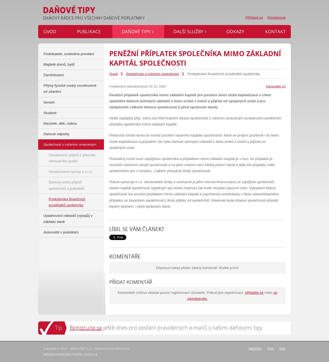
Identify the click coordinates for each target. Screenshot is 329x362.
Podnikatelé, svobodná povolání (68, 54)
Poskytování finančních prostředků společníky (67, 202)
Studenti (50, 113)
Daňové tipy (138, 31)
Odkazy (236, 31)
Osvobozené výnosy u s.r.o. (71, 172)
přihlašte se (254, 293)
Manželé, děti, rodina (60, 123)
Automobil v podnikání (61, 232)
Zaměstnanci (53, 75)
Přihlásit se (254, 17)
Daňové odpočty (56, 134)
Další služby (190, 31)
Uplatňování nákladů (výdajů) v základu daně (68, 219)
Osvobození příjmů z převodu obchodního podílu (72, 158)
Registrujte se (86, 327)
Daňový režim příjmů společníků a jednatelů (66, 185)
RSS (282, 348)
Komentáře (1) (276, 86)
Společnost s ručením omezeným (152, 74)
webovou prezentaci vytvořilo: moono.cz (70, 353)
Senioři (48, 102)
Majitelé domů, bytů (58, 64)
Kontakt (273, 31)
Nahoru (255, 348)
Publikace (90, 31)
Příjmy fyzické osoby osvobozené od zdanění (69, 89)
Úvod (113, 74)
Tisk (270, 348)
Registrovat (276, 17)
